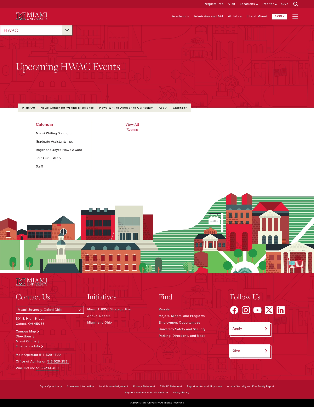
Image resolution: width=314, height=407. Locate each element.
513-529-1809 (50, 355)
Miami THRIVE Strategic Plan (109, 309)
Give (284, 4)
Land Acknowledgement (113, 386)
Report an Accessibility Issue (204, 386)
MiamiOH (28, 108)
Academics (180, 16)
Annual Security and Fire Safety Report (250, 386)
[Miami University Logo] (31, 16)
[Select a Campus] (50, 310)
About (163, 108)
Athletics (235, 16)
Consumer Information (80, 386)
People (164, 309)
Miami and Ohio (99, 322)
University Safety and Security (182, 329)
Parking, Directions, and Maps (182, 336)
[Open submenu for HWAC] (67, 30)
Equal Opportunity (51, 386)
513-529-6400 (47, 368)
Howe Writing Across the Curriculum (126, 108)
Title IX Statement (171, 386)
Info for (268, 4)
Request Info (213, 4)
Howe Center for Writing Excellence (67, 108)
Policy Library (181, 392)
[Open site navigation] (295, 16)
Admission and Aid (208, 16)
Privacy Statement (144, 386)
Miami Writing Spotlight (54, 133)
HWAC (11, 30)
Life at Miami (257, 16)
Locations (247, 4)
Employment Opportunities (179, 322)
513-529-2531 (58, 361)
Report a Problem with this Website (146, 392)
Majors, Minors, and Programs (182, 316)
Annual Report (98, 316)
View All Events (132, 127)
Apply (279, 16)
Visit (231, 4)
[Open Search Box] (295, 4)
